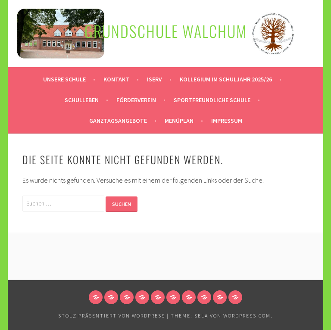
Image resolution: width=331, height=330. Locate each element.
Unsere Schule (64, 79)
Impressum (226, 121)
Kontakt (116, 79)
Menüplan (179, 121)
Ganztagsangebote (118, 121)
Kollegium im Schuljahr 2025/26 (226, 79)
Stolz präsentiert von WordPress (111, 315)
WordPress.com (247, 315)
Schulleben (82, 100)
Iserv (154, 79)
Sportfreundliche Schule (212, 100)
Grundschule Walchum (165, 30)
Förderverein (136, 100)
